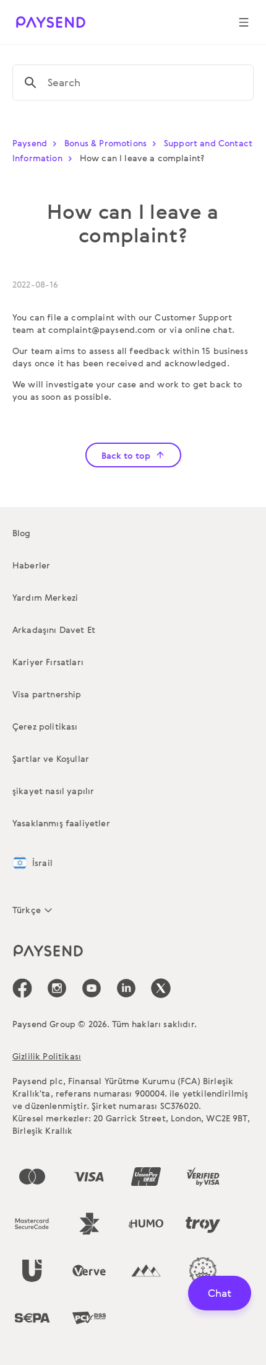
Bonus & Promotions (112, 143)
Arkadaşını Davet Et (53, 629)
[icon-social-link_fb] (22, 988)
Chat (219, 1293)
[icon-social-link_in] (57, 988)
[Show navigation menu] (243, 22)
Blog (21, 533)
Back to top (133, 455)
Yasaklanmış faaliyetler (61, 823)
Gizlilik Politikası (46, 1056)
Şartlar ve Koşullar (50, 758)
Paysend (37, 143)
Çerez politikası (45, 726)
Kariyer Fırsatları (48, 662)
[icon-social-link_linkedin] (126, 988)
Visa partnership (47, 694)
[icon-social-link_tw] (161, 988)
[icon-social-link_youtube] (91, 988)
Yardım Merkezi (45, 597)
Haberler (31, 565)
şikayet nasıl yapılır (53, 791)
